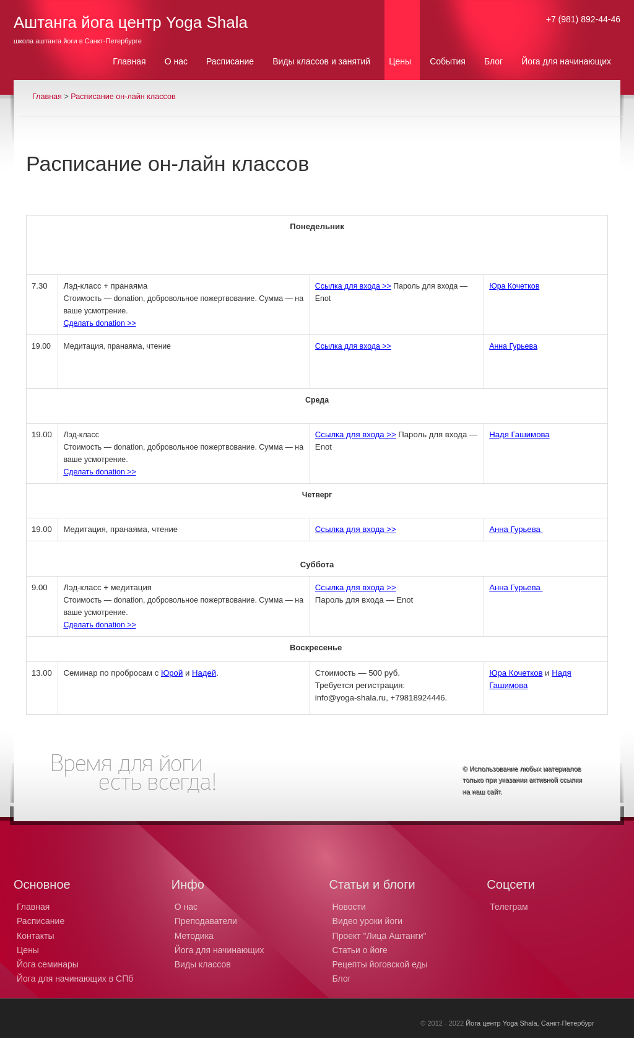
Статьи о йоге (360, 950)
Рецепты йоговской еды (380, 964)
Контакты (35, 936)
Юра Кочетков (514, 286)
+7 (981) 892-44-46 (583, 19)
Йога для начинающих (219, 950)
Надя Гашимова (519, 434)
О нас (186, 907)
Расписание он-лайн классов (123, 96)
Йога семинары (48, 964)
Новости (349, 907)
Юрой (172, 673)
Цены (28, 950)
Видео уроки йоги (367, 921)
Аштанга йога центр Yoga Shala (131, 22)
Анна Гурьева (513, 346)
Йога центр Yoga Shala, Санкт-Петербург (530, 1023)
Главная (47, 96)
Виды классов (203, 964)
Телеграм (509, 907)
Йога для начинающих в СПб (75, 978)
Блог (341, 978)
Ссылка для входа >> (353, 286)
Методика (194, 936)
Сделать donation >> (99, 323)
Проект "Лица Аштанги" (379, 936)
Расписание (40, 921)
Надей (204, 673)
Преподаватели (206, 921)
